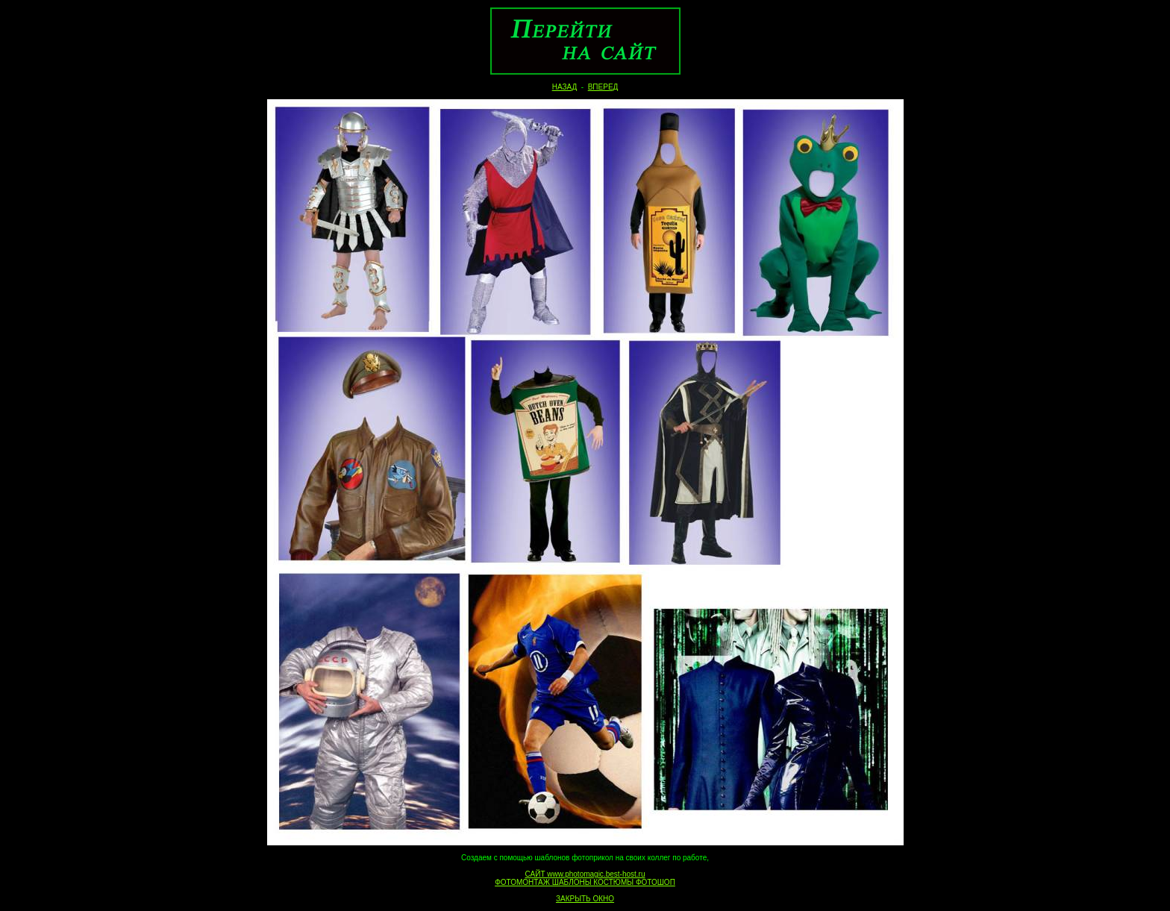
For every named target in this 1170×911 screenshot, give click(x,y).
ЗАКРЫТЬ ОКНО (585, 899)
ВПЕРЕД (603, 87)
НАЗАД (565, 87)
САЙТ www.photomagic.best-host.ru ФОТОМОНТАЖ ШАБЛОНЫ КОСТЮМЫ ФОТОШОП (585, 878)
